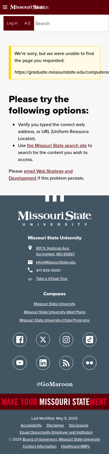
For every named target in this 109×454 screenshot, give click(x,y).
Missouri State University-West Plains (54, 312)
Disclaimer (55, 425)
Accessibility (31, 425)
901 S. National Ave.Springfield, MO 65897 (55, 251)
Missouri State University (54, 304)
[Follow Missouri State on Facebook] (20, 340)
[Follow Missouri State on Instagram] (66, 340)
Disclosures (78, 425)
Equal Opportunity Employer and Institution (56, 432)
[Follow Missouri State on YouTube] (20, 363)
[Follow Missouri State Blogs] (66, 363)
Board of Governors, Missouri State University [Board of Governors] (61, 439)
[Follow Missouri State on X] (43, 340)
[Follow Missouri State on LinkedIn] (43, 363)
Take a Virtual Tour (52, 278)
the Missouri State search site (57, 145)
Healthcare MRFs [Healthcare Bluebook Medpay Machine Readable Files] (75, 446)
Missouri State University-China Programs (54, 320)
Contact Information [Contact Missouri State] (39, 446)
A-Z (27, 23)
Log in (12, 23)
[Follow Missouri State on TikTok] (90, 340)
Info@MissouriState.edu (56, 262)
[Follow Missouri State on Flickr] (90, 363)
